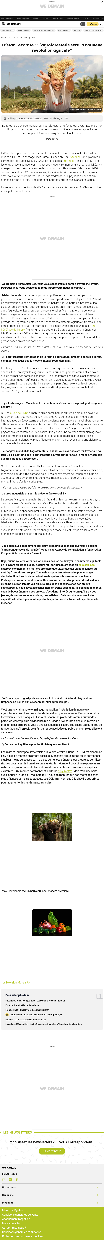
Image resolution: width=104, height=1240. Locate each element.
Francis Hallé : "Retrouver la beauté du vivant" (27, 1009)
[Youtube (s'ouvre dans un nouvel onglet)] (23, 1179)
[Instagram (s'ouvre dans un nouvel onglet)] (3, 1179)
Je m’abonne (93, 24)
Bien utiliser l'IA (63, 30)
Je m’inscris (52, 1151)
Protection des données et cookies (23, 1236)
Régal (86, 18)
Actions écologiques (26, 37)
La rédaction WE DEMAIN (30, 118)
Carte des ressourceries (93, 30)
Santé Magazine (23, 18)
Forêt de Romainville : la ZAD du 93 (22, 1005)
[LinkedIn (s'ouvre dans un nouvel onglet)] (10, 1179)
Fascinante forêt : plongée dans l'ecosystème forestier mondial (35, 1000)
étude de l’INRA (19, 413)
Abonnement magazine (16, 1219)
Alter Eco (75, 157)
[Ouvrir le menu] (3, 24)
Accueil (4, 37)
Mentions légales (12, 1210)
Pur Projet (68, 160)
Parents (35, 18)
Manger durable (23, 30)
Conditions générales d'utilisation (21, 1232)
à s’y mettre (65, 771)
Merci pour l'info (6, 18)
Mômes (45, 18)
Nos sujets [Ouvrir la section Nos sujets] (8, 1195)
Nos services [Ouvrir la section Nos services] (9, 1187)
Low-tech (77, 30)
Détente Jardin (58, 18)
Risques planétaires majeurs (44, 30)
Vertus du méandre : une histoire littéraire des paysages (33, 1014)
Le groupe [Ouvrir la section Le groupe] (7, 1202)
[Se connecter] (101, 24)
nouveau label (87, 564)
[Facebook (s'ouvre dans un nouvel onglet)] (16, 1179)
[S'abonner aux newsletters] (82, 24)
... (12, 37)
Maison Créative (73, 18)
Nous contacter (11, 1223)
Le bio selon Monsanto (16, 982)
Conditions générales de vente (20, 1214)
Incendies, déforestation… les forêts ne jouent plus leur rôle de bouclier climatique (43, 1024)
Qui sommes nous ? (14, 1227)
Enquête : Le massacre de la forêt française (25, 1019)
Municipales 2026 (8, 30)
